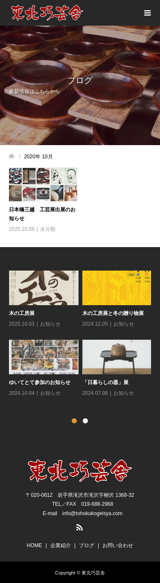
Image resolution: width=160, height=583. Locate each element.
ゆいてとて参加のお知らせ (39, 382)
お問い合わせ (117, 545)
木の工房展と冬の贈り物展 (113, 313)
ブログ (86, 545)
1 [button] (74, 420)
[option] (82, 334)
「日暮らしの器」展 (105, 382)
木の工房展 (22, 313)
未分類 (47, 229)
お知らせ (50, 324)
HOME (34, 545)
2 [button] (85, 420)
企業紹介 (60, 545)
